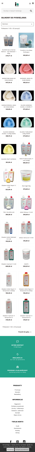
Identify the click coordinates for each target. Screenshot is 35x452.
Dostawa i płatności (18, 410)
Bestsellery (17, 394)
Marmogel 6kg (26, 186)
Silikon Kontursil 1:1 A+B (26, 237)
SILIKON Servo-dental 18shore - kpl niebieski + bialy (8, 51)
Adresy (17, 432)
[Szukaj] (17, 10)
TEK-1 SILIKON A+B (8, 212)
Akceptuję (10, 449)
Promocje (17, 390)
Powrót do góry (25, 332)
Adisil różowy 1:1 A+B (26, 212)
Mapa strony (17, 415)
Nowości (17, 392)
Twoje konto (17, 422)
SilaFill (26, 264)
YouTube (17, 441)
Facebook (10, 441)
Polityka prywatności (22, 449)
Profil (17, 426)
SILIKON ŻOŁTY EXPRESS (8, 159)
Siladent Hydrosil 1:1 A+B (8, 264)
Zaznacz (17, 24)
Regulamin (17, 404)
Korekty (17, 430)
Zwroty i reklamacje (18, 408)
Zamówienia (17, 428)
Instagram (24, 441)
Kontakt (17, 413)
